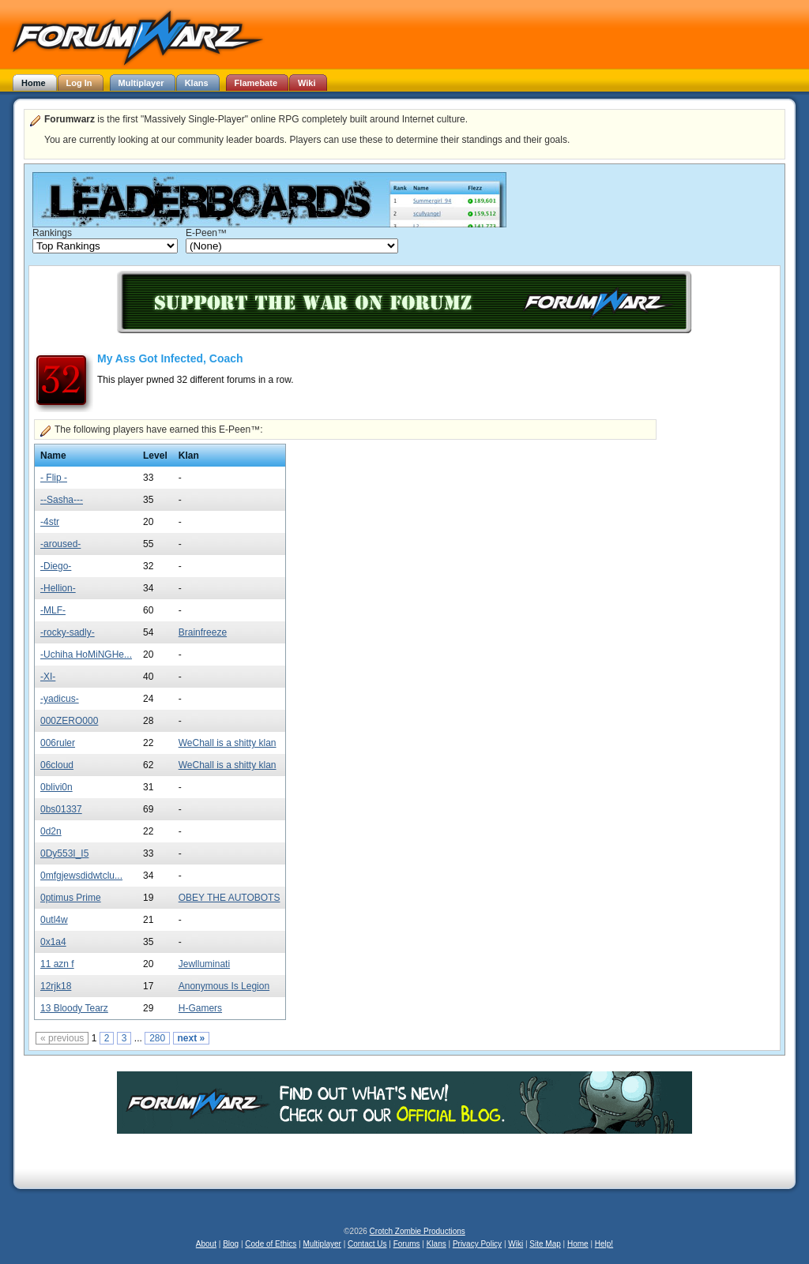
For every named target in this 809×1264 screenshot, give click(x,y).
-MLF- (53, 610)
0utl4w (54, 919)
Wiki (515, 1244)
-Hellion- (58, 588)
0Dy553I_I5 (64, 853)
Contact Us (367, 1244)
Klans (436, 1244)
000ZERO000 (69, 720)
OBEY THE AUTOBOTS (229, 897)
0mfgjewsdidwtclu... (81, 875)
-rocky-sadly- (67, 632)
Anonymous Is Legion (224, 986)
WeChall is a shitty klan (228, 742)
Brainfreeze (203, 632)
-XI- (47, 676)
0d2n (51, 831)
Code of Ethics (270, 1244)
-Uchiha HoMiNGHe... (86, 654)
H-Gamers (200, 1008)
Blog (231, 1244)
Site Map (544, 1244)
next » (191, 1038)
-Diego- (55, 566)
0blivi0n (56, 787)
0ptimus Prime (70, 897)
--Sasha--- (61, 499)
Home (578, 1244)
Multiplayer (322, 1244)
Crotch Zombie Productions (417, 1231)
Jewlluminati (204, 964)
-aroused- (60, 543)
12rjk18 (55, 986)
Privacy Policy (477, 1244)
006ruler (57, 742)
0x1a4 (53, 941)
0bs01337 (61, 809)
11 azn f (57, 964)
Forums (406, 1244)
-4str (49, 521)
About (206, 1244)
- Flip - (53, 477)
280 (157, 1038)
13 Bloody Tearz (74, 1008)
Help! (604, 1244)
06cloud (56, 765)
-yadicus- (59, 698)
